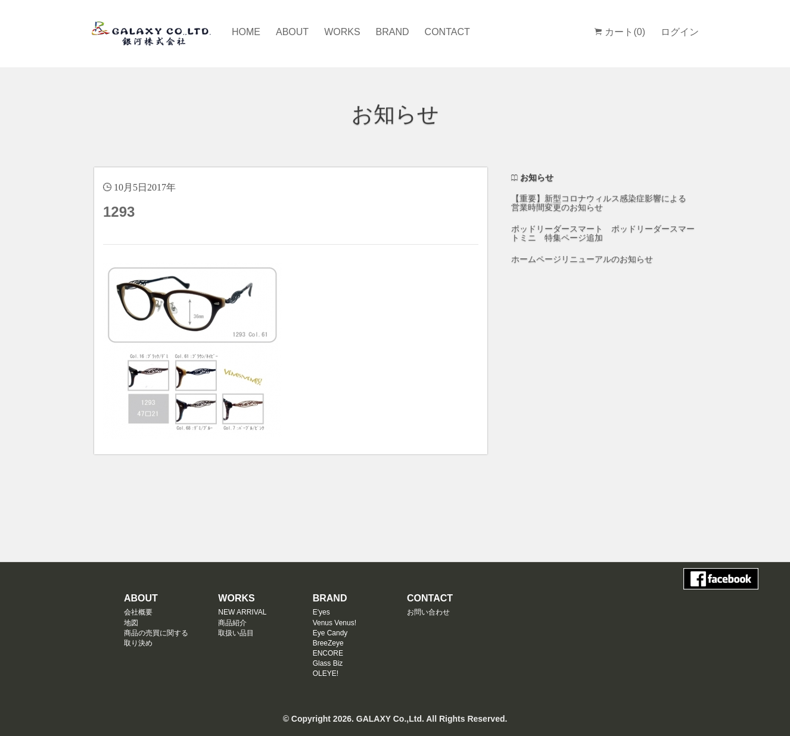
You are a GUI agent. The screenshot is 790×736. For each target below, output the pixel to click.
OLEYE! (325, 673)
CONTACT (447, 32)
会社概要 (138, 612)
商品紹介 (232, 623)
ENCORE (328, 653)
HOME (246, 32)
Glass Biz (328, 663)
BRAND (392, 32)
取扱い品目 (236, 633)
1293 (119, 212)
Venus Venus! (334, 623)
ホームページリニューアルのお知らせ (582, 259)
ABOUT (292, 32)
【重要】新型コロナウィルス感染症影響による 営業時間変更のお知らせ (598, 203)
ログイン (680, 32)
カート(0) (620, 32)
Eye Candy (330, 633)
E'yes (321, 612)
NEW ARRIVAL (242, 612)
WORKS (342, 32)
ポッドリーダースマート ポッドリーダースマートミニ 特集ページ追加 (603, 233)
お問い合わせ (428, 612)
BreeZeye (328, 643)
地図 (131, 623)
